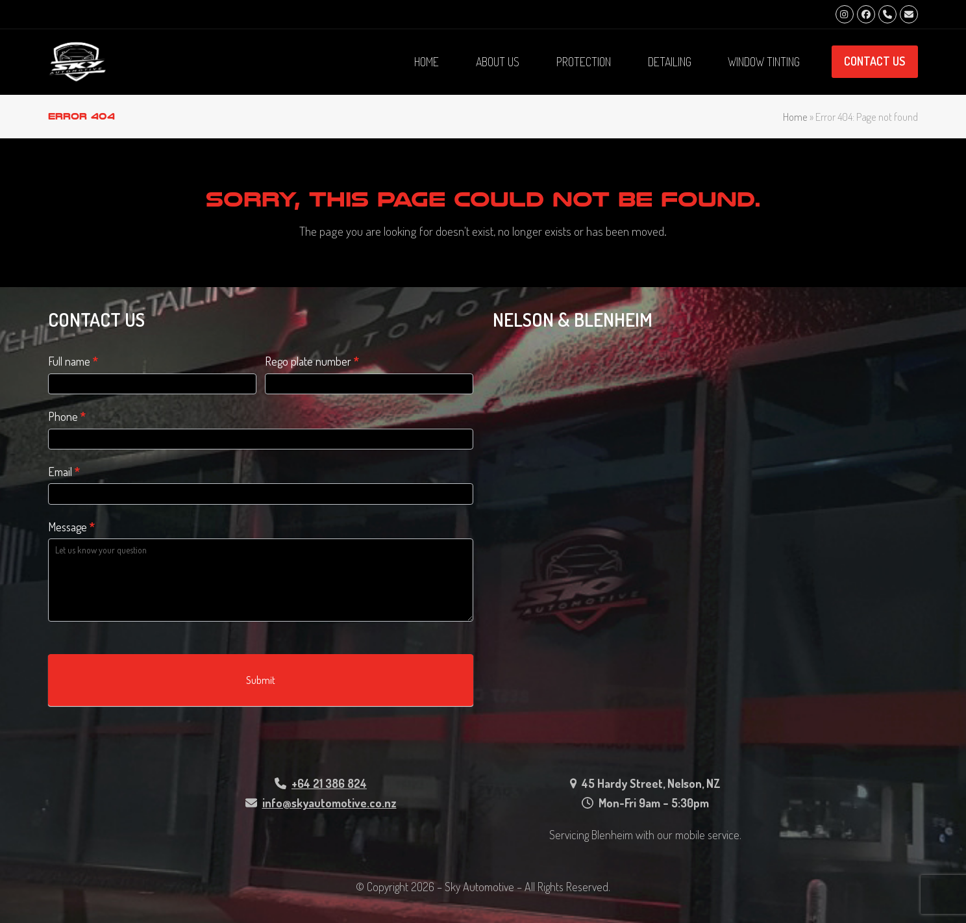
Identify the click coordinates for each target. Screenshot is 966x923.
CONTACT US (874, 61)
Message (71, 527)
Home (795, 116)
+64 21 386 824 (329, 783)
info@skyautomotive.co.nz (329, 803)
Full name (73, 361)
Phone (67, 416)
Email (64, 471)
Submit (260, 680)
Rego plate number (312, 361)
